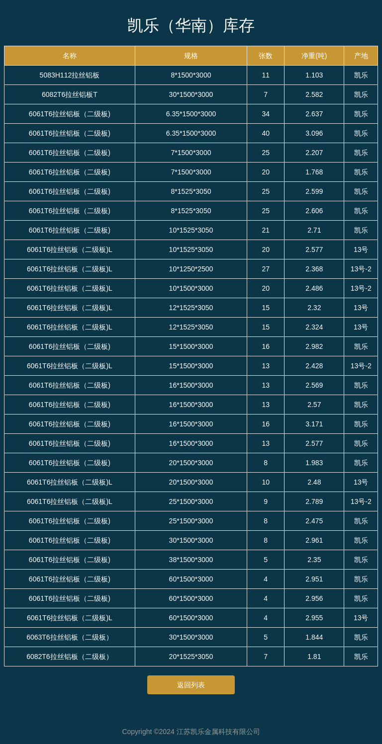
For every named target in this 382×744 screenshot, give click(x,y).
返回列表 (191, 685)
